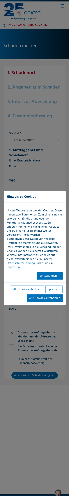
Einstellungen (48, 275)
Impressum (14, 267)
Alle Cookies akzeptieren (44, 298)
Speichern (54, 289)
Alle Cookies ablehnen (27, 289)
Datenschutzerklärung (21, 263)
